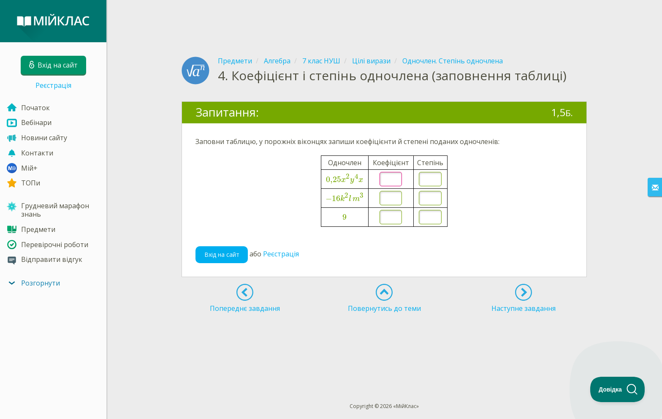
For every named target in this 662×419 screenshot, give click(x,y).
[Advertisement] (384, 21)
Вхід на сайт (221, 254)
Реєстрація (53, 85)
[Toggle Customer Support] (617, 389)
